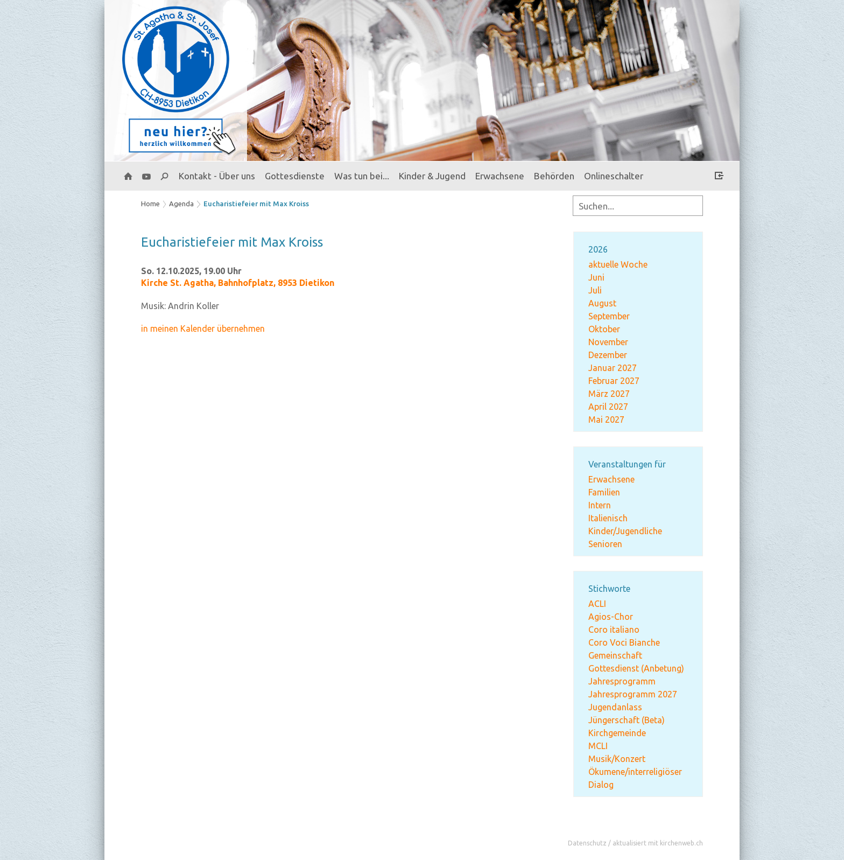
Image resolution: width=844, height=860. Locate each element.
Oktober (604, 329)
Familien (604, 492)
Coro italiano (613, 629)
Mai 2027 (606, 419)
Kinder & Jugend (432, 176)
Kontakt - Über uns (217, 176)
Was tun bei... (361, 176)
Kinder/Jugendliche (625, 531)
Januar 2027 (612, 368)
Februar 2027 (613, 381)
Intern (599, 505)
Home (150, 203)
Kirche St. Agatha (237, 283)
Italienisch (608, 518)
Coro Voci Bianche (624, 642)
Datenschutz (587, 843)
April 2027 (608, 406)
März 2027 (609, 393)
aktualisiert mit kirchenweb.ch (658, 843)
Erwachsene (499, 176)
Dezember (607, 355)
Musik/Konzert (616, 759)
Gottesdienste (295, 176)
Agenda (181, 203)
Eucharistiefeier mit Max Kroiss (256, 203)
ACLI (597, 604)
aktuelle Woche (618, 264)
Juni (596, 277)
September (609, 316)
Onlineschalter (613, 176)
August (602, 303)
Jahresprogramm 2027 (632, 694)
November (608, 342)
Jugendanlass (615, 707)
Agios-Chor (610, 616)
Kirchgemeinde (617, 733)
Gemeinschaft (615, 655)
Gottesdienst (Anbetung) (636, 668)
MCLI (598, 746)
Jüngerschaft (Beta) (626, 720)
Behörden (554, 176)
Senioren (605, 544)
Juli (595, 290)
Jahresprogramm (622, 681)
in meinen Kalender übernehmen (203, 328)
